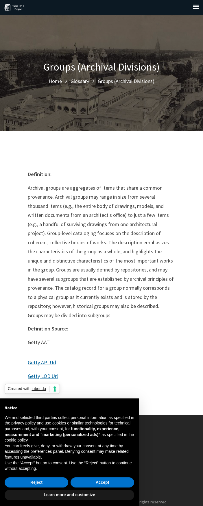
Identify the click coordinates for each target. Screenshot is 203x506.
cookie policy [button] (16, 440)
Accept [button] (102, 482)
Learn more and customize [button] (69, 494)
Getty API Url (42, 362)
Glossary (80, 81)
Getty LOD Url (43, 376)
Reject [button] (36, 482)
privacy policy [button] (23, 423)
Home (55, 81)
